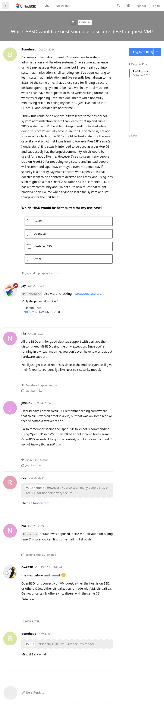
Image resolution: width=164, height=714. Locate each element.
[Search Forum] (118, 5)
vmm (55, 575)
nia (32, 644)
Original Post (138, 64)
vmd (47, 575)
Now (133, 135)
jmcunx (31, 534)
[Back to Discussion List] (5, 5)
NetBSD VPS (29, 312)
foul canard (41, 503)
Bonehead (33, 294)
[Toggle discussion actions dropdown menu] (157, 52)
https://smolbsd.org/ (88, 294)
